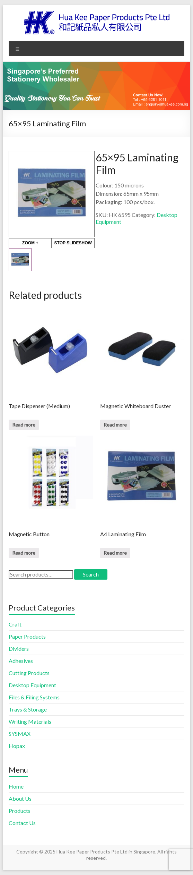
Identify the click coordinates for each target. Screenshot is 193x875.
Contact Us (22, 822)
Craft (15, 624)
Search (91, 574)
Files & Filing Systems (34, 697)
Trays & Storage (28, 709)
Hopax (17, 745)
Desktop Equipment (32, 685)
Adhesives (21, 660)
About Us (20, 798)
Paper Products (27, 636)
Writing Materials (30, 721)
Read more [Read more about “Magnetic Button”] (23, 553)
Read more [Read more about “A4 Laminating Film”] (115, 553)
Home (16, 786)
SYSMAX (19, 733)
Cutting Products (29, 673)
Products (19, 810)
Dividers (19, 648)
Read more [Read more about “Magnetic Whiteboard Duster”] (115, 425)
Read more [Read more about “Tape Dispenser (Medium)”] (23, 425)
